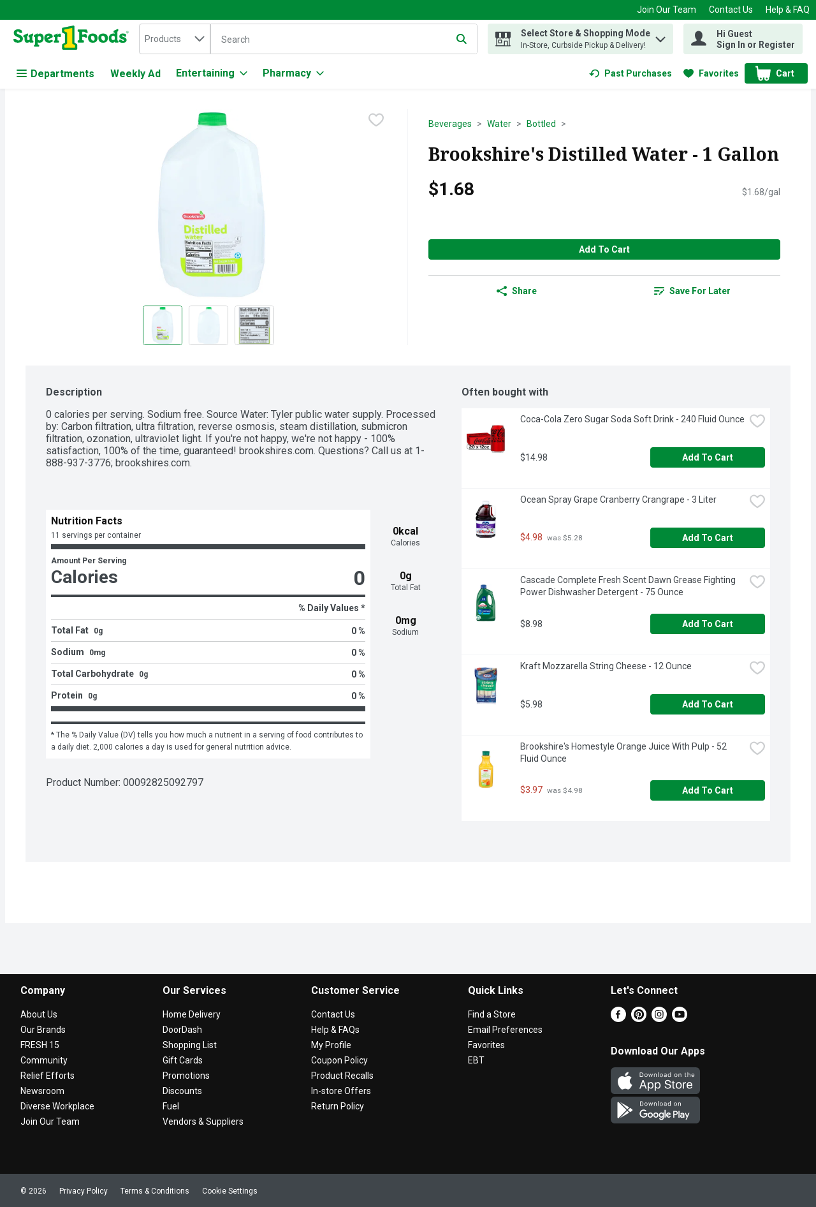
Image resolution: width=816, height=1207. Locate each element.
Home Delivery (192, 1014)
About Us (38, 1014)
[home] (73, 39)
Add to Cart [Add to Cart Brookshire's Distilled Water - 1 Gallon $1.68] (604, 249)
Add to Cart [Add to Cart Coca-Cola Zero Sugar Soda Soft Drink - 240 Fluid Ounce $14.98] (707, 457)
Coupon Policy (339, 1060)
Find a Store (492, 1014)
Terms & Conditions (154, 1191)
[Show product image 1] (162, 325)
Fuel (171, 1106)
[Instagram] (659, 1018)
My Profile (331, 1045)
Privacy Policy (83, 1191)
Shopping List (190, 1045)
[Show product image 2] (208, 325)
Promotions (186, 1075)
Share (517, 291)
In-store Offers (341, 1091)
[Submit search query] (461, 39)
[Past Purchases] (630, 73)
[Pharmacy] (293, 73)
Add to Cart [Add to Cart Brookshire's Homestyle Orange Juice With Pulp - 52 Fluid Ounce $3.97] (707, 790)
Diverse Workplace (57, 1106)
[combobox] (174, 39)
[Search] (344, 39)
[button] (660, 36)
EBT (476, 1060)
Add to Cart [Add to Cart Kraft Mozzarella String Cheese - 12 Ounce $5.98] (707, 704)
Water (499, 124)
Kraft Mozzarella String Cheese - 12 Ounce (606, 666)
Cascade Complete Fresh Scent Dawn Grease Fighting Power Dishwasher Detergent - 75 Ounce (629, 586)
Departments (55, 74)
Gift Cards (183, 1060)
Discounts (182, 1091)
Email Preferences (505, 1030)
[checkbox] (376, 120)
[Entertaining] (211, 73)
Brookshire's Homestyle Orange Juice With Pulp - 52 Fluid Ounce (624, 752)
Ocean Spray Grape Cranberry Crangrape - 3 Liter (618, 499)
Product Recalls (342, 1075)
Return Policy (337, 1106)
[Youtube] (679, 1018)
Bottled (541, 124)
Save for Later (692, 291)
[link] (630, 73)
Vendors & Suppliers (203, 1121)
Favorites (486, 1045)
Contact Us (731, 9)
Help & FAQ (788, 9)
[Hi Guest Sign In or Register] (743, 39)
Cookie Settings (230, 1191)
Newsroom (42, 1091)
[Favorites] (711, 73)
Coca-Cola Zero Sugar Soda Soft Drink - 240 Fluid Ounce (632, 419)
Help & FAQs (335, 1030)
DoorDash (182, 1030)
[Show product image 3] (254, 325)
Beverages (450, 124)
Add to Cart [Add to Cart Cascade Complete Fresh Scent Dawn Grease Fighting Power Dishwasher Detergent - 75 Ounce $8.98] (707, 624)
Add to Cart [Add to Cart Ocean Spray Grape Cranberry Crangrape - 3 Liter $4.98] (707, 538)
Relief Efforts (47, 1075)
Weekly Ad (135, 74)
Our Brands (43, 1030)
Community (44, 1060)
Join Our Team (666, 9)
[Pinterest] (638, 1018)
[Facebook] (618, 1018)
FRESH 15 (39, 1045)
